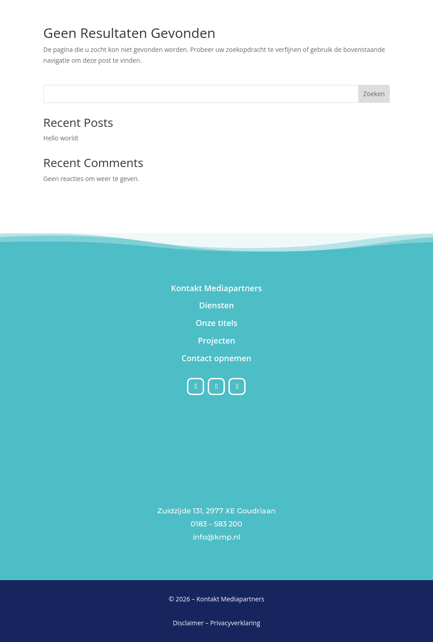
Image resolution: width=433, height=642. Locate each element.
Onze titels (216, 322)
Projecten (216, 340)
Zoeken (374, 93)
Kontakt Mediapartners (216, 288)
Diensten (216, 305)
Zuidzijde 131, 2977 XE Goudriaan (216, 511)
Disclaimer (188, 623)
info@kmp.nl (216, 537)
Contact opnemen (216, 358)
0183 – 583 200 (216, 524)
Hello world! (60, 138)
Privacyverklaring (235, 623)
